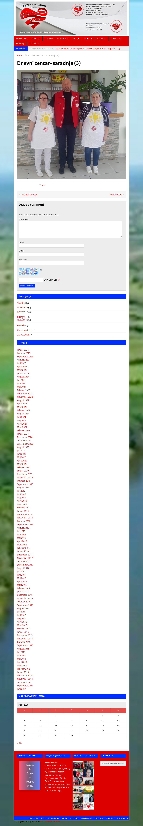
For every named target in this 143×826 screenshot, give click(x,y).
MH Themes (45, 821)
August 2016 (23, 608)
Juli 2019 (21, 490)
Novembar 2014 (25, 678)
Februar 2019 (23, 507)
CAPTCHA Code (51, 279)
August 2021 (23, 413)
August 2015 (23, 648)
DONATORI (116, 38)
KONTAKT (34, 43)
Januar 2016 (23, 631)
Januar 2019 (23, 511)
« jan (19, 742)
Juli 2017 (21, 571)
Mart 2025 (22, 369)
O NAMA (49, 38)
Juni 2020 (21, 453)
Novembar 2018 (25, 517)
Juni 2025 (21, 363)
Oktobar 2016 (23, 601)
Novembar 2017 (25, 558)
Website (22, 259)
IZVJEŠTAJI (88, 38)
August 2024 (23, 376)
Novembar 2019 (25, 477)
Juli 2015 (21, 652)
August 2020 (23, 447)
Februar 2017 (23, 588)
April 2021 (22, 423)
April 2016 (22, 621)
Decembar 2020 (24, 437)
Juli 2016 (21, 611)
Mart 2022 (22, 407)
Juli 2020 (21, 450)
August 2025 (23, 359)
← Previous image (28, 194)
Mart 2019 (22, 504)
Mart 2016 (22, 625)
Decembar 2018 (24, 514)
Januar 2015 (23, 672)
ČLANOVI (101, 38)
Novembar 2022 (25, 396)
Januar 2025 (23, 373)
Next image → (117, 194)
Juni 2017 (21, 574)
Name (22, 242)
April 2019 (22, 500)
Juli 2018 (21, 531)
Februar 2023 (23, 390)
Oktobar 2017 (23, 561)
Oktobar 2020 (23, 440)
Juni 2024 (21, 383)
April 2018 (22, 541)
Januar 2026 (23, 349)
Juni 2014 (21, 688)
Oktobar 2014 (23, 682)
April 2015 (22, 662)
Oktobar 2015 (23, 641)
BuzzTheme (55, 821)
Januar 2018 (23, 551)
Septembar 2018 (25, 524)
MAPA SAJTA (122, 818)
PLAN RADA (63, 38)
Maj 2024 (21, 386)
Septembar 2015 (25, 645)
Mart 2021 (22, 427)
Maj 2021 (21, 420)
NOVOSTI (35, 38)
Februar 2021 (23, 430)
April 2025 (22, 366)
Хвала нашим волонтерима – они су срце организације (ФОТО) (74, 48)
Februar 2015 (23, 668)
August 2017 (23, 568)
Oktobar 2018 (23, 521)
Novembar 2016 (25, 598)
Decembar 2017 (24, 554)
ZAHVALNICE (23, 334)
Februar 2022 (23, 410)
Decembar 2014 (24, 675)
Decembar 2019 (24, 474)
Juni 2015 (21, 655)
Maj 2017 (21, 578)
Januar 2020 (23, 470)
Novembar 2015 (25, 638)
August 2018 (23, 527)
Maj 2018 (21, 537)
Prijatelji (21, 325)
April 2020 (22, 460)
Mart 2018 (22, 544)
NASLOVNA (21, 38)
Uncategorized (24, 330)
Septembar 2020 (25, 443)
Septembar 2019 (25, 484)
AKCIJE (76, 38)
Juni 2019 (21, 494)
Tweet (42, 185)
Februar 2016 (23, 628)
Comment (23, 219)
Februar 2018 (23, 547)
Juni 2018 (21, 534)
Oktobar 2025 (23, 353)
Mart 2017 (22, 584)
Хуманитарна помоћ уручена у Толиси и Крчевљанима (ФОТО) (55, 774)
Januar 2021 (23, 433)
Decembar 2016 (24, 594)
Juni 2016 (21, 615)
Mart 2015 (22, 665)
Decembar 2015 (24, 635)
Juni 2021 (21, 417)
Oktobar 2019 (23, 480)
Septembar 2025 (25, 356)
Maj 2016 (21, 618)
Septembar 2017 (25, 564)
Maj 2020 (21, 457)
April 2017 (22, 581)
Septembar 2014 (25, 685)
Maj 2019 (21, 497)
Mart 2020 (22, 463)
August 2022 (23, 400)
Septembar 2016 (25, 605)
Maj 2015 (21, 658)
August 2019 (23, 487)
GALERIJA (20, 43)
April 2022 (22, 403)
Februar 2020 (23, 467)
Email (21, 250)
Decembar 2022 (24, 393)
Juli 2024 (21, 380)
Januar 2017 (23, 591)
